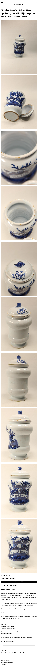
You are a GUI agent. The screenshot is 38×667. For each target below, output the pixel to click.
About (6, 653)
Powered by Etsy (5, 664)
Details (3, 589)
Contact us (22, 653)
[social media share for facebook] (1, 585)
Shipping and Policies (14, 653)
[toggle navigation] (2, 2)
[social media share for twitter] (5, 585)
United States (9, 578)
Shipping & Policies (10, 589)
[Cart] (36, 2)
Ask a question (13, 585)
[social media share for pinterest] (8, 585)
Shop (2, 653)
